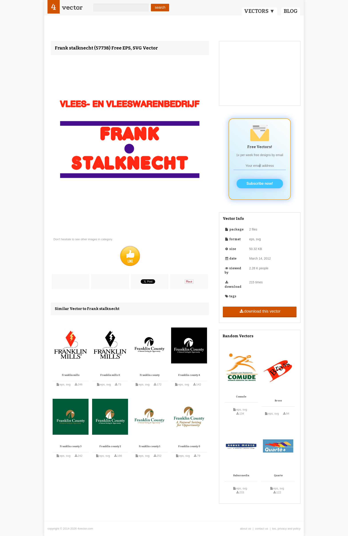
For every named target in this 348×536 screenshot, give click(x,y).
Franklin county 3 (70, 446)
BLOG (291, 11)
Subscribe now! (260, 183)
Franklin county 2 (110, 446)
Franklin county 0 (189, 446)
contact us (261, 528)
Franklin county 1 (149, 446)
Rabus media (241, 475)
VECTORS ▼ (259, 11)
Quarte (278, 475)
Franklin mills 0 (110, 375)
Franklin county (150, 375)
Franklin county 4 (189, 375)
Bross (278, 400)
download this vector (259, 311)
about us (245, 528)
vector (72, 7)
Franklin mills (70, 375)
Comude (241, 396)
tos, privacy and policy (286, 528)
